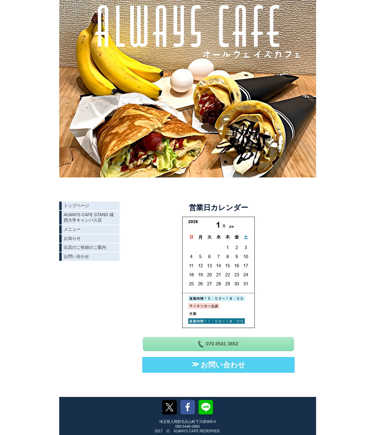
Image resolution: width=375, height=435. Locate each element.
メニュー (72, 229)
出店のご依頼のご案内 (85, 247)
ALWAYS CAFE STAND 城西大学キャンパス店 (89, 217)
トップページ (76, 205)
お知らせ (72, 238)
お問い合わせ (76, 256)
